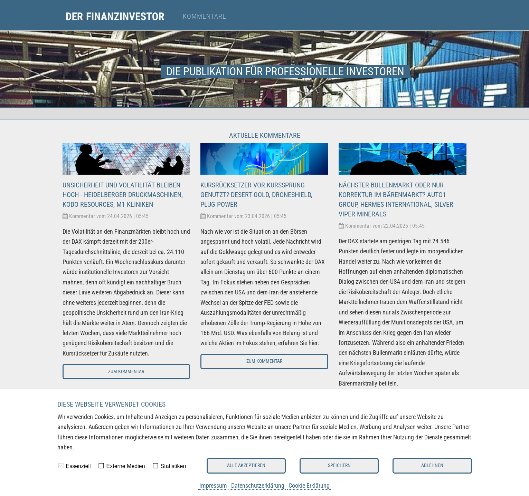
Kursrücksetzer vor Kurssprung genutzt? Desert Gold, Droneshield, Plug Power (256, 194)
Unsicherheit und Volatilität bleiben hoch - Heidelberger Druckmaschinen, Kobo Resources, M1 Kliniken (123, 194)
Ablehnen (432, 465)
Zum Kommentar (126, 372)
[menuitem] (121, 16)
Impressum (213, 485)
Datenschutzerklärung (257, 485)
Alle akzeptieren (246, 465)
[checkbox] (60, 465)
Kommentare (204, 16)
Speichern (339, 465)
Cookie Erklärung (309, 485)
